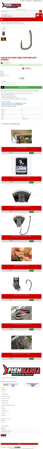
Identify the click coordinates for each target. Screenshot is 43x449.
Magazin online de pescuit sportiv (21, 370)
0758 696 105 (21, 9)
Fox (23, 116)
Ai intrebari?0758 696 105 (28, 68)
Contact (22, 0)
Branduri (3, 415)
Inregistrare (10, 16)
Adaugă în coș (23, 87)
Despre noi (3, 389)
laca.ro (3, 422)
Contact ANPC (4, 400)
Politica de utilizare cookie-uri (8, 405)
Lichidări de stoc (5, 411)
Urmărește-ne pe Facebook (8, 381)
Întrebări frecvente (37, 0)
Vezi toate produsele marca (9, 106)
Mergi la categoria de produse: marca (14, 103)
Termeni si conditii (5, 398)
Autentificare (4, 16)
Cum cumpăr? (29, 0)
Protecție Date (4, 402)
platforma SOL (4, 425)
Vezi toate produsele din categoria (12, 104)
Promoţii (3, 408)
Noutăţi (3, 413)
